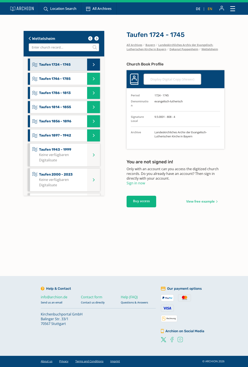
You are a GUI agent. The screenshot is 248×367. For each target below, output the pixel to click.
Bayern (150, 45)
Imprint (115, 361)
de (198, 8)
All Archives (102, 8)
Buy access (141, 201)
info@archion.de (54, 297)
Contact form (91, 297)
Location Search (63, 8)
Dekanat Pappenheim (183, 49)
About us (46, 361)
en (210, 8)
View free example (200, 201)
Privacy (63, 361)
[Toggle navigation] (233, 8)
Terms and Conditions (89, 361)
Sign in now (136, 183)
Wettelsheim (42, 38)
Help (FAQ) (129, 297)
